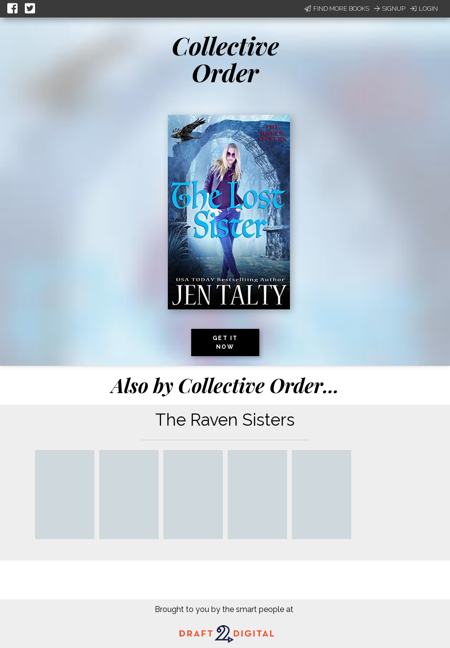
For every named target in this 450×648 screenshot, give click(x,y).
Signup (389, 8)
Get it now (225, 342)
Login (424, 8)
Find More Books (337, 8)
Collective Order (225, 59)
